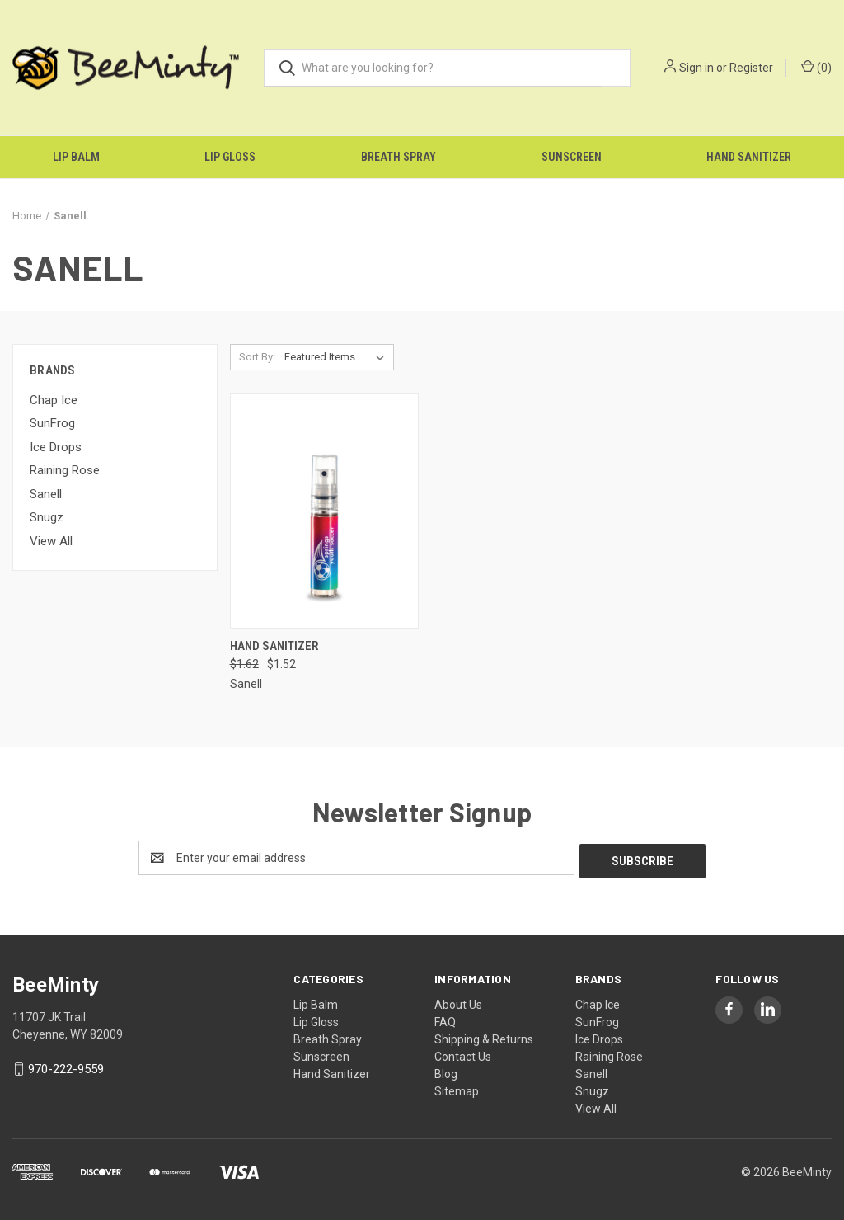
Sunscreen (572, 156)
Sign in (696, 67)
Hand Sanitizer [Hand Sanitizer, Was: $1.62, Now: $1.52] (274, 645)
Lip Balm (76, 156)
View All (51, 541)
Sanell (46, 494)
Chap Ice (53, 400)
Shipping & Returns (483, 1036)
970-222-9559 (66, 1065)
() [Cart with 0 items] (816, 66)
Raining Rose (65, 470)
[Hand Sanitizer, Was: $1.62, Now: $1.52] (324, 511)
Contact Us (462, 1053)
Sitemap (456, 1088)
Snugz (46, 517)
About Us (458, 1001)
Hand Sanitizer (748, 156)
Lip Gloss (230, 156)
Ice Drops (56, 447)
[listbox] (337, 357)
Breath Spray (398, 156)
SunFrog (52, 423)
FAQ (445, 1018)
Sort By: (257, 357)
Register (751, 67)
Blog (445, 1070)
